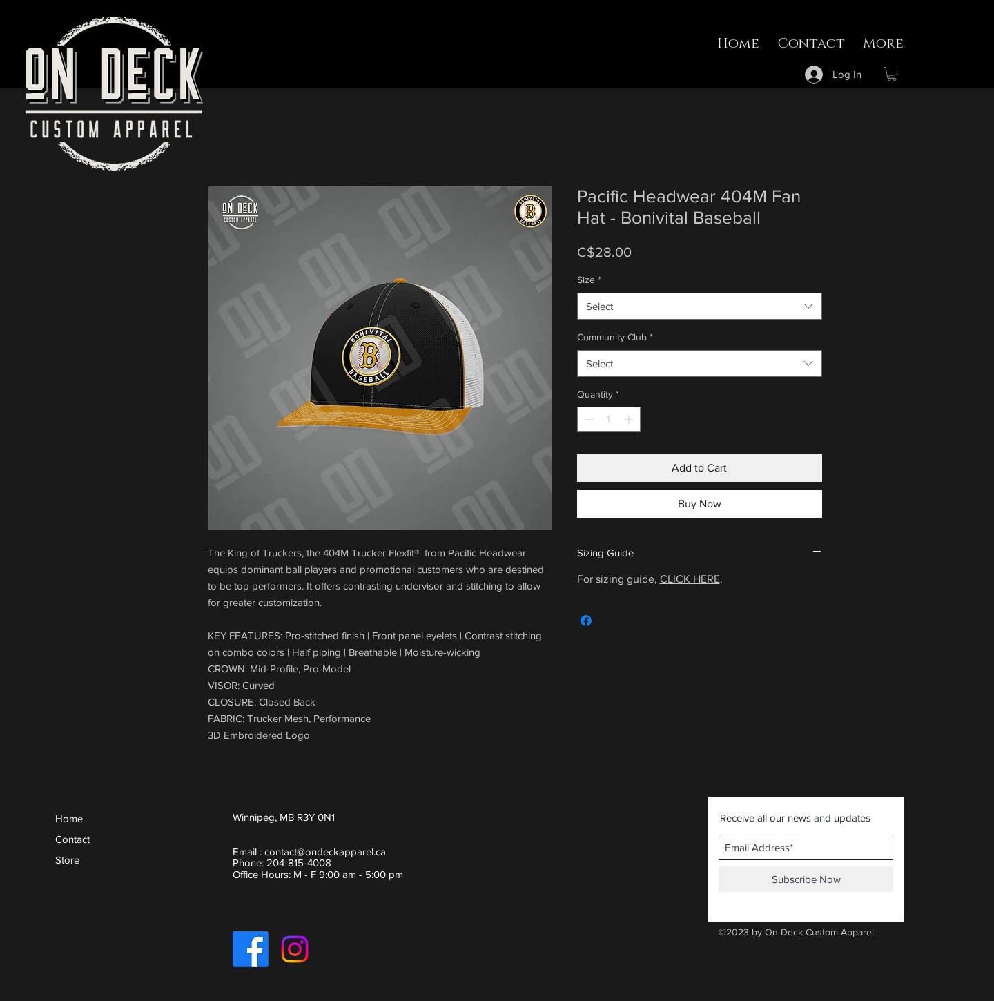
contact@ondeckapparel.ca (325, 851)
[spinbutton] (608, 419)
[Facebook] (251, 949)
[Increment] (630, 419)
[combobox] (699, 306)
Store (67, 860)
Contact (72, 839)
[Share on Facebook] (586, 620)
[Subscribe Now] (806, 879)
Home (69, 818)
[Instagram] (295, 949)
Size (589, 279)
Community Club (615, 336)
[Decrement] (587, 419)
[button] (892, 74)
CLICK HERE (690, 579)
